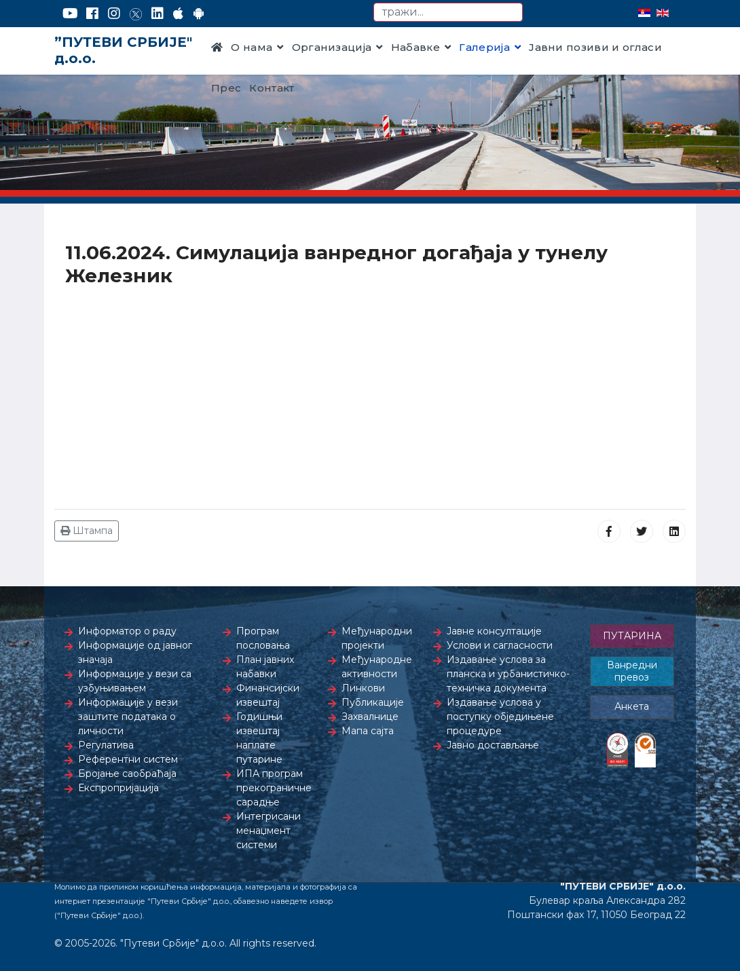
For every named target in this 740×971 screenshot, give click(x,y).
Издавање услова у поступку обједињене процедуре (500, 716)
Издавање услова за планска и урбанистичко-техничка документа (508, 673)
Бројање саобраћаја (127, 773)
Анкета (631, 706)
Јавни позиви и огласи (595, 47)
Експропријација (118, 788)
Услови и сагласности (500, 645)
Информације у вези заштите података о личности (128, 716)
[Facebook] (92, 13)
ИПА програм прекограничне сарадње (274, 787)
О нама (251, 47)
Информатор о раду (127, 631)
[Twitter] (136, 13)
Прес (226, 87)
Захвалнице (370, 716)
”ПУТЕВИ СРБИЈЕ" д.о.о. (123, 50)
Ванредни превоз (632, 671)
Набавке (415, 47)
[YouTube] (70, 13)
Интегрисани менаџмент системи (268, 830)
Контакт (271, 87)
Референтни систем (128, 759)
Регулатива (106, 745)
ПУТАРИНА (632, 636)
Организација (332, 47)
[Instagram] (114, 13)
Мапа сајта (367, 731)
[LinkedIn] (157, 13)
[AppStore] (178, 13)
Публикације (372, 702)
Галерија (484, 47)
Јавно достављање (493, 745)
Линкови (363, 688)
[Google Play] (199, 13)
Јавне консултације (494, 631)
